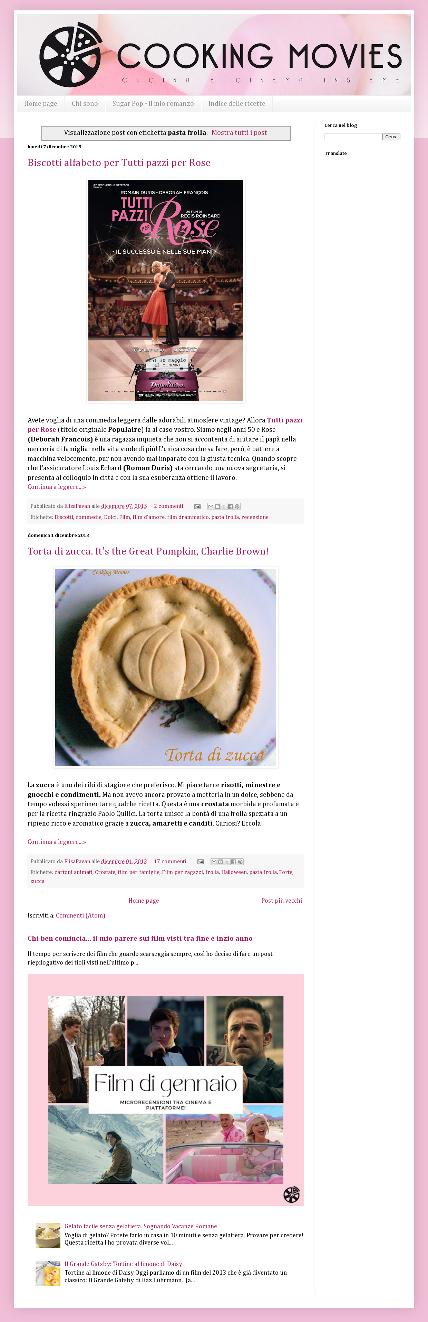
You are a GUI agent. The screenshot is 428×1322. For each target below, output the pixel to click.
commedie (88, 517)
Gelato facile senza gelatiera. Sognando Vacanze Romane (141, 1226)
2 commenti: (170, 506)
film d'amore (149, 517)
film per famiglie (138, 872)
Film (124, 517)
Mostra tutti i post (239, 133)
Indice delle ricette (236, 103)
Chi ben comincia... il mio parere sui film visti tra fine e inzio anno (140, 938)
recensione (255, 517)
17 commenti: (171, 862)
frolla (212, 872)
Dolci (110, 517)
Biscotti (64, 517)
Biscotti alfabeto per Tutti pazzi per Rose (119, 163)
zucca (37, 881)
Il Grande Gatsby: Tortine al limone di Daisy (123, 1264)
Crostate (105, 872)
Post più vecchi (281, 901)
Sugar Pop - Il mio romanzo (153, 103)
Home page (40, 103)
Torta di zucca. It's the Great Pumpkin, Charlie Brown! (148, 552)
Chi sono (85, 103)
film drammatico (188, 517)
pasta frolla (225, 517)
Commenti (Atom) (80, 916)
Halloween (234, 872)
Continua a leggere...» (57, 487)
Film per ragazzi (182, 872)
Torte (285, 872)
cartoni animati (74, 872)
